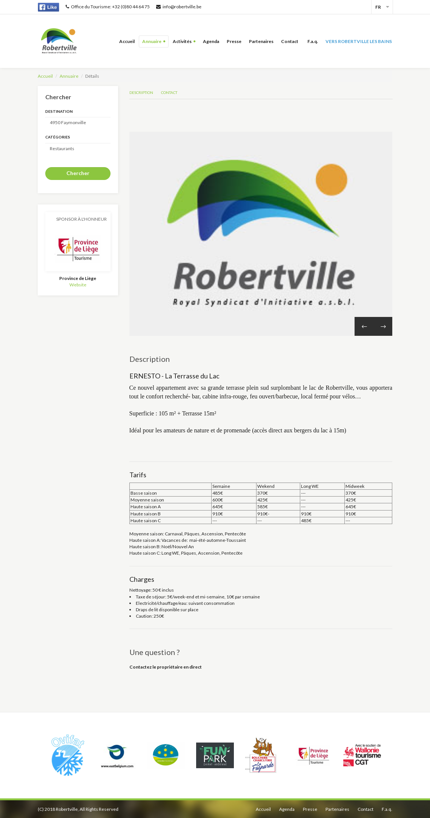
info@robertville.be (178, 6)
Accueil (127, 41)
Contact (290, 41)
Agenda (211, 41)
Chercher (77, 173)
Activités (182, 41)
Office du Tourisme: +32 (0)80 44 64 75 (108, 6)
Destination (59, 111)
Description (141, 92)
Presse (234, 41)
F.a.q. (312, 41)
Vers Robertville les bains (359, 41)
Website (77, 285)
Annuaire (151, 41)
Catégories (57, 137)
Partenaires (261, 41)
